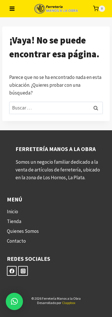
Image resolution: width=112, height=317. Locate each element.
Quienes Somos (23, 231)
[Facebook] (12, 271)
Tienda (14, 221)
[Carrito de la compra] (99, 8)
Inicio (12, 211)
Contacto (16, 241)
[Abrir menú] (12, 8)
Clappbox (68, 303)
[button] (14, 301)
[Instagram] (23, 271)
